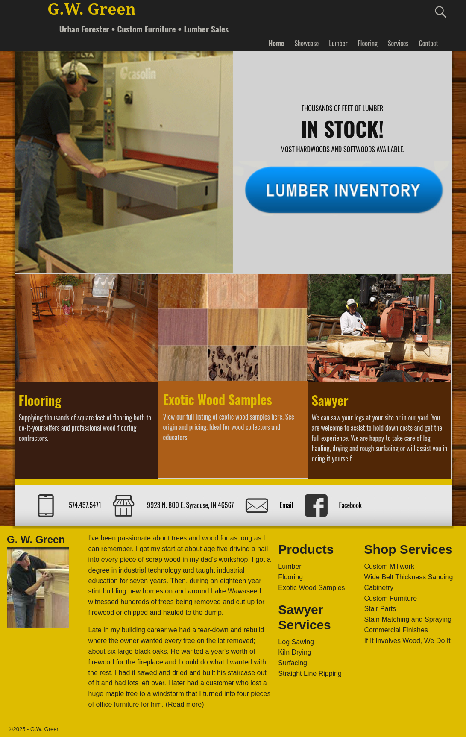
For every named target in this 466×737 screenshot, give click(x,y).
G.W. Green (91, 9)
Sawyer (330, 400)
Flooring (368, 43)
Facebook (350, 505)
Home (276, 43)
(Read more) (185, 704)
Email (286, 505)
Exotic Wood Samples (217, 399)
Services (398, 43)
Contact (428, 43)
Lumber (338, 43)
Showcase (307, 43)
